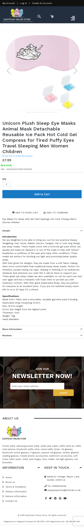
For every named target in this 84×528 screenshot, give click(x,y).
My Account (8, 3)
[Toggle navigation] (72, 18)
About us (8, 482)
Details (6, 230)
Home (7, 477)
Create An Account (42, 3)
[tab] (42, 230)
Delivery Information (14, 491)
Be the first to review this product (17, 156)
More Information (12, 329)
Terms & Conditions (14, 487)
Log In (23, 3)
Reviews (7, 335)
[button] (8, 70)
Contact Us (9, 501)
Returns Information (14, 496)
